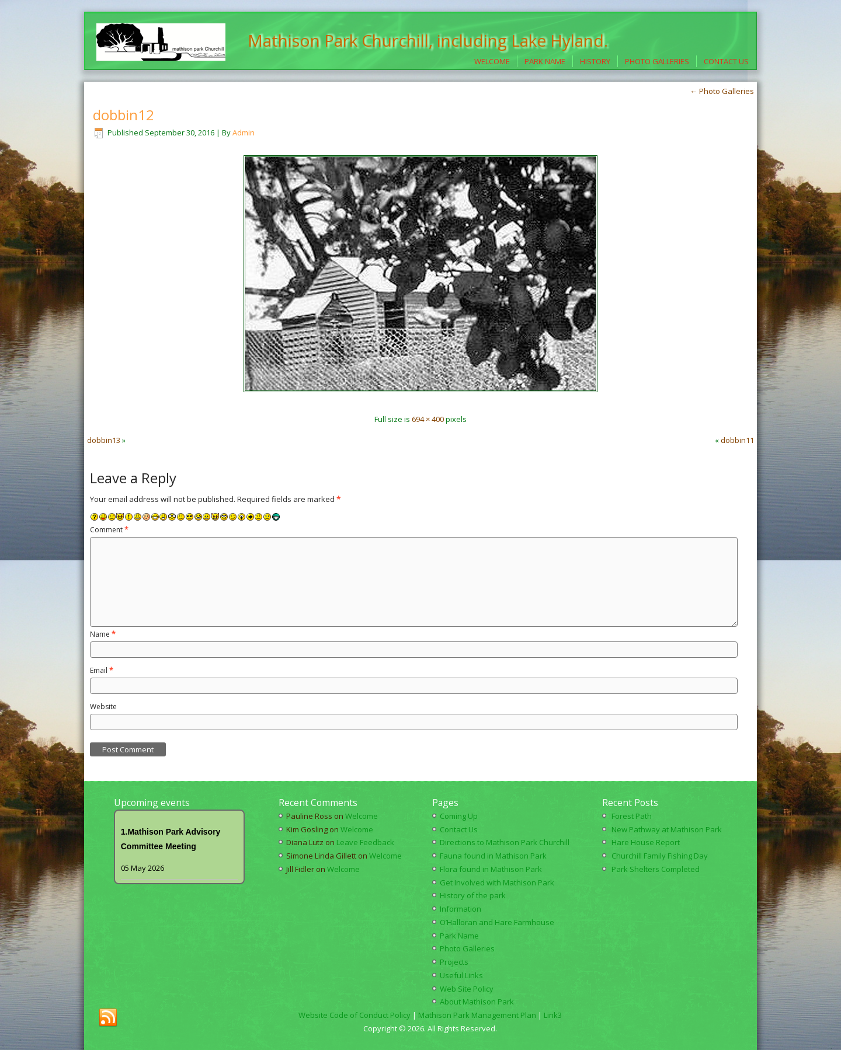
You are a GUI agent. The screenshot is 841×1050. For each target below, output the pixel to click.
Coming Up (459, 816)
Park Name (544, 61)
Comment (109, 530)
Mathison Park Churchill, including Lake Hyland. (428, 40)
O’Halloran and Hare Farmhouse (497, 922)
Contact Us (726, 61)
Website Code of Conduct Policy (354, 1015)
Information (460, 909)
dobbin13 (103, 440)
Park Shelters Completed (655, 869)
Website (103, 706)
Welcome (492, 61)
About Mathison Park (477, 1001)
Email (101, 670)
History (595, 61)
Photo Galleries (657, 61)
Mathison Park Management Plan (477, 1015)
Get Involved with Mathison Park (497, 882)
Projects (454, 962)
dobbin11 (737, 440)
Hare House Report (645, 842)
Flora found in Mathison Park (491, 869)
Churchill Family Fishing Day (659, 855)
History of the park (473, 895)
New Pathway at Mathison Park (666, 829)
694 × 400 (428, 419)
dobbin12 (123, 114)
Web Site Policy (467, 988)
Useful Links (461, 975)
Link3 (553, 1015)
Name (103, 634)
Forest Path (631, 816)
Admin (243, 132)
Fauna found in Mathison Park (493, 855)
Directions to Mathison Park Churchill (504, 842)
